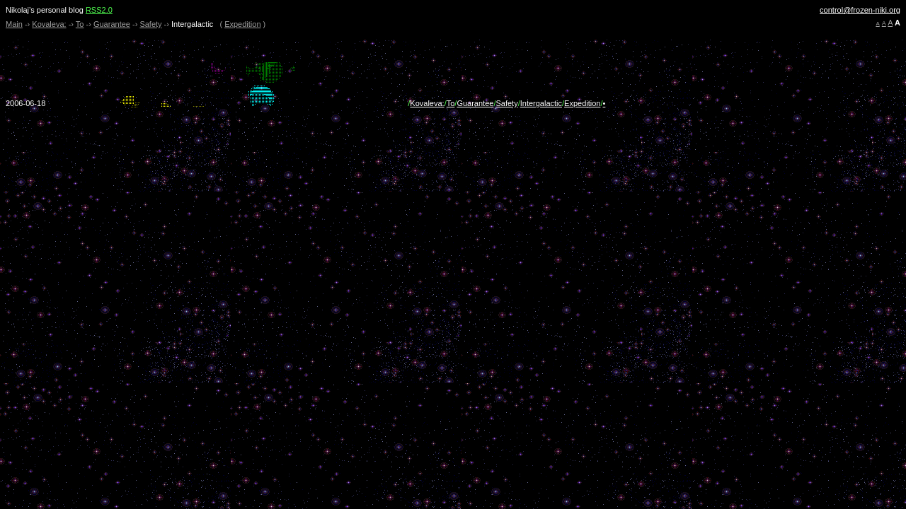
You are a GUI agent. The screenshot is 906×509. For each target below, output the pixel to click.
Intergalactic (541, 103)
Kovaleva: (49, 24)
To (80, 24)
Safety (150, 24)
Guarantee (111, 24)
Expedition (242, 24)
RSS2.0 (99, 10)
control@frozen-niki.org (860, 10)
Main (14, 24)
